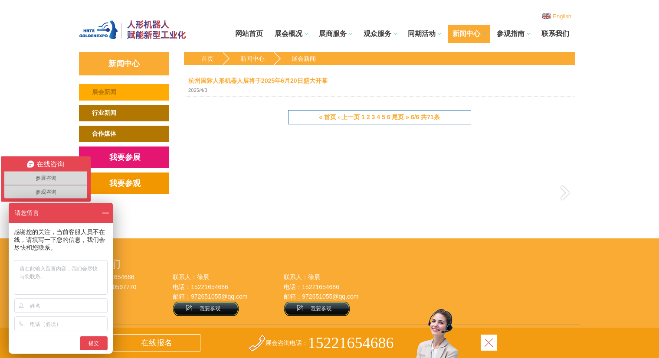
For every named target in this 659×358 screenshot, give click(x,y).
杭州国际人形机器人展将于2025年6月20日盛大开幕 (379, 85)
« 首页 (327, 117)
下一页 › (565, 192)
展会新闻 (104, 91)
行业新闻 (104, 112)
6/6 (415, 117)
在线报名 (156, 342)
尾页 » (400, 117)
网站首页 (249, 33)
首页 (207, 58)
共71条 (430, 117)
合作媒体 (104, 133)
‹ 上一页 (349, 117)
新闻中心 (252, 58)
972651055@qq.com (219, 296)
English (562, 16)
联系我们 (555, 33)
